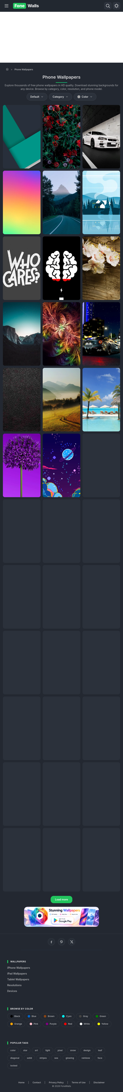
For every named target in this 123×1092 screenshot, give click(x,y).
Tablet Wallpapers (18, 979)
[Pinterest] (61, 941)
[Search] (107, 5)
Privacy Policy (56, 1082)
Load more (61, 899)
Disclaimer (99, 1082)
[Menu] (6, 5)
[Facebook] (51, 941)
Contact (37, 1082)
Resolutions (14, 985)
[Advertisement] (61, 37)
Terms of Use (79, 1082)
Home (21, 1082)
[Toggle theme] (116, 5)
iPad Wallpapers (17, 973)
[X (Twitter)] (71, 941)
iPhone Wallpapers (18, 967)
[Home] (7, 69)
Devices (12, 990)
